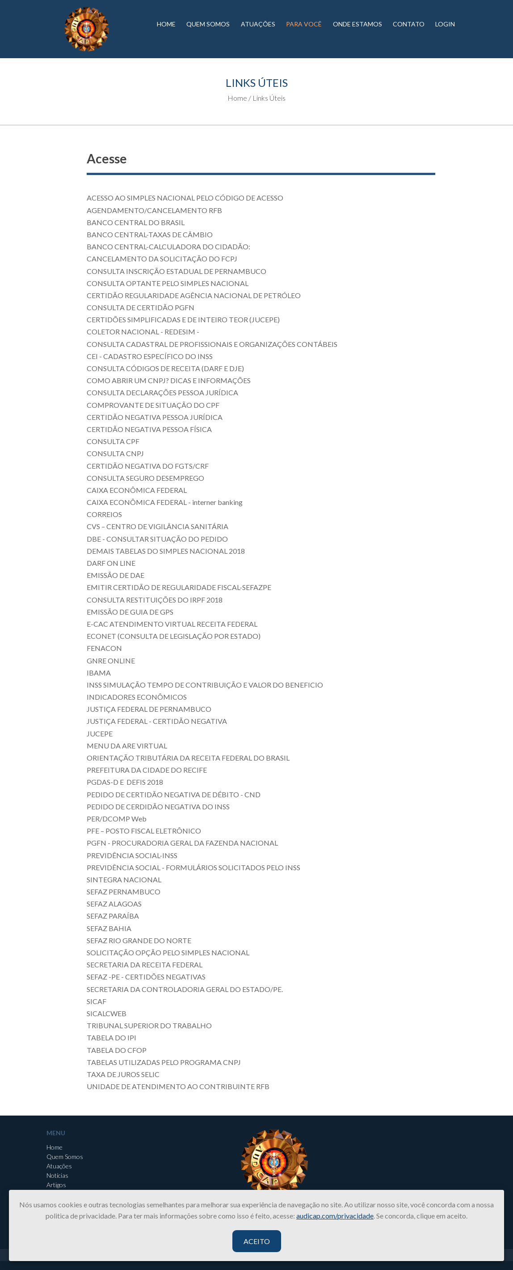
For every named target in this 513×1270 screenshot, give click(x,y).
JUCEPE (100, 733)
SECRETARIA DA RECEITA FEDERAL (144, 964)
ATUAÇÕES (258, 24)
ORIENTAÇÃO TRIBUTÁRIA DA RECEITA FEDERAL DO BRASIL (188, 757)
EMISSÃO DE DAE (115, 575)
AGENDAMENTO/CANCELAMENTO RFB (156, 210)
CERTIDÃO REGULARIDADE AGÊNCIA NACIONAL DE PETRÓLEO (194, 295)
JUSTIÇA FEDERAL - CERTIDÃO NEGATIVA (157, 721)
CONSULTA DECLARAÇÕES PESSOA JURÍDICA (162, 392)
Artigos (56, 1185)
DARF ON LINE (111, 563)
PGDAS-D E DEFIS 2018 (125, 782)
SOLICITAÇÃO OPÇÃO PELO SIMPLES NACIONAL (168, 952)
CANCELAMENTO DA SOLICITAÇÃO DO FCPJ (162, 258)
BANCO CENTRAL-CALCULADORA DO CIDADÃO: (168, 246)
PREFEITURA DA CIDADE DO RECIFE (147, 769)
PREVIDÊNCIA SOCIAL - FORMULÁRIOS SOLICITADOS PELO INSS (193, 867)
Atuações (59, 1166)
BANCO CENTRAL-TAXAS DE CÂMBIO (150, 234)
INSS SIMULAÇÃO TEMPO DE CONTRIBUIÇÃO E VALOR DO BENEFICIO (205, 684)
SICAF (96, 1001)
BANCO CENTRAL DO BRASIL (136, 222)
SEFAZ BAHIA (109, 928)
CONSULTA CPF (113, 441)
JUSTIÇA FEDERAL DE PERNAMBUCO (149, 709)
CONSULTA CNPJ (115, 453)
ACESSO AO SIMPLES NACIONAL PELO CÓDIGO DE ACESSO (185, 197)
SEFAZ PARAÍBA (113, 915)
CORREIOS (104, 514)
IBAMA (99, 672)
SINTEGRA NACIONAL (124, 879)
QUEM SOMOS (208, 24)
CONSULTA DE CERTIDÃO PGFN (140, 307)
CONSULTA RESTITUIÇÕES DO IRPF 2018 (155, 599)
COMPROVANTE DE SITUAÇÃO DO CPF (153, 405)
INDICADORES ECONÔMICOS (137, 697)
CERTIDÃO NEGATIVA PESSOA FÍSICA (149, 429)
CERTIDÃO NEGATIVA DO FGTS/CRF (148, 466)
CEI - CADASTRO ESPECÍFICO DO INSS (150, 356)
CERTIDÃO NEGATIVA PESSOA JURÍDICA (155, 417)
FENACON (104, 648)
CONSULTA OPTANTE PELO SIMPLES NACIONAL (167, 283)
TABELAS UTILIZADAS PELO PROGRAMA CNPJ (164, 1062)
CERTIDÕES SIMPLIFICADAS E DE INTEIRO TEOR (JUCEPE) (183, 319)
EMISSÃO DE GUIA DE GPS (130, 611)
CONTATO (409, 24)
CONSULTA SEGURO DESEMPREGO (145, 478)
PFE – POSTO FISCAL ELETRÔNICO (144, 830)
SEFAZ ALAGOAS (114, 903)
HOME (166, 24)
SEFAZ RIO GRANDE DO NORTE (139, 940)
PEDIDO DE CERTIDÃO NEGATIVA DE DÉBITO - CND (174, 794)
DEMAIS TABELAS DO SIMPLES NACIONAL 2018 (166, 551)
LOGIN (445, 24)
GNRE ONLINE (111, 660)
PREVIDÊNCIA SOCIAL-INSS (132, 855)
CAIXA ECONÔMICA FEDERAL (137, 490)
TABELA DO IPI (111, 1037)
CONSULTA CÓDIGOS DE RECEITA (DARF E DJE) (165, 368)
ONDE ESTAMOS (357, 24)
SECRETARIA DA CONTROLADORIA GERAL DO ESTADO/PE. (185, 989)
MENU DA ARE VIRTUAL (127, 745)
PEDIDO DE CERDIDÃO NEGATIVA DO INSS (158, 806)
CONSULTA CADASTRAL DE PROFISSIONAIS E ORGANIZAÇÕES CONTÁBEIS (212, 344)
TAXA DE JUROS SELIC (123, 1074)
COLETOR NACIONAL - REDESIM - (143, 331)
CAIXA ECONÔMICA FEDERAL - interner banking (165, 502)
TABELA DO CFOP (117, 1050)
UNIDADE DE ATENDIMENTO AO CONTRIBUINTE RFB (178, 1086)
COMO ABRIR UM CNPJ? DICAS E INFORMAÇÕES (169, 380)
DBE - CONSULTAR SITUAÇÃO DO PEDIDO (157, 539)
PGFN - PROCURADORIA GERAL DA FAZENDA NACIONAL (182, 842)
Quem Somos (64, 1156)
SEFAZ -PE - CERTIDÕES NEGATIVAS (146, 976)
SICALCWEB (106, 1013)
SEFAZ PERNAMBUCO (123, 891)
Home (54, 1147)
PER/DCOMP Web (117, 818)
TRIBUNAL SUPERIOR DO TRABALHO (149, 1025)
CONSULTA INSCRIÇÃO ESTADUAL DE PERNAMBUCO (176, 271)
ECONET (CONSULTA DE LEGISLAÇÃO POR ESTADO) (174, 636)
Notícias (57, 1175)
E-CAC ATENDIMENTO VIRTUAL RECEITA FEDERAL (172, 624)
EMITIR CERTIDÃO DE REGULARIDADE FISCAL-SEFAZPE (179, 587)
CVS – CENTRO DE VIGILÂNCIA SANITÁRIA (157, 526)
